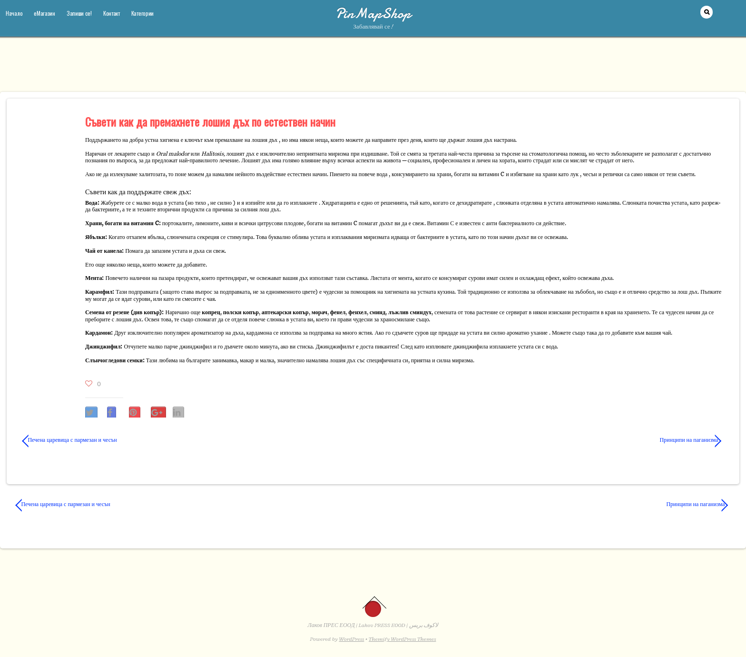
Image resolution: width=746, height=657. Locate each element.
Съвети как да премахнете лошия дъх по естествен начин (210, 121)
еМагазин (44, 13)
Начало (14, 13)
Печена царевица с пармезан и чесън (70, 440)
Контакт (111, 13)
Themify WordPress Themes (402, 639)
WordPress (351, 639)
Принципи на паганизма (556, 440)
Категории (142, 13)
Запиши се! (79, 13)
